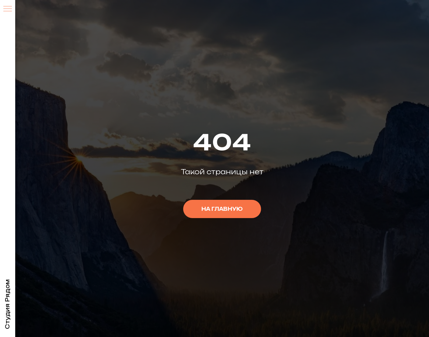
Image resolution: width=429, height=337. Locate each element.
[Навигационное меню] (7, 9)
